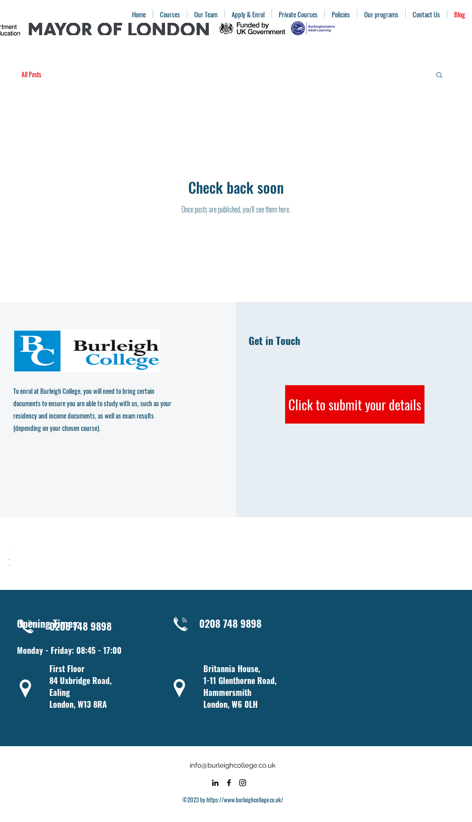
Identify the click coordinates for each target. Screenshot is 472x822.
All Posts (31, 74)
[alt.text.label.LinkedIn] (215, 782)
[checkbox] (9, 563)
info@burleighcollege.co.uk (233, 765)
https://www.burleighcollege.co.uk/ (245, 799)
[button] (439, 75)
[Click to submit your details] (354, 404)
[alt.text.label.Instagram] (242, 782)
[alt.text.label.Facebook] (228, 782)
